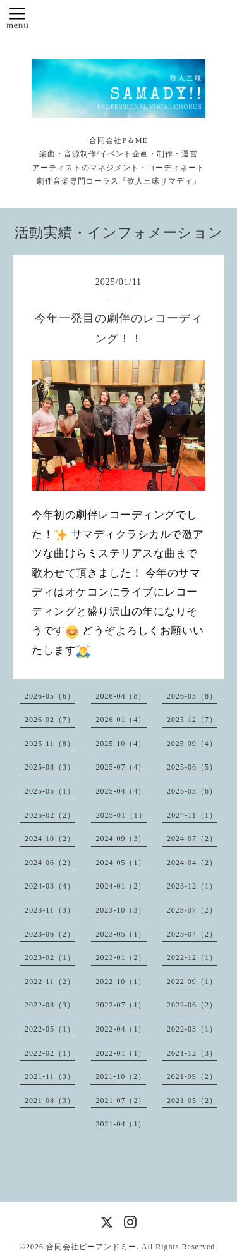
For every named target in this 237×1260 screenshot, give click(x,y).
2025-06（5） (192, 767)
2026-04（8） (121, 696)
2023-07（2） (192, 910)
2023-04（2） (192, 934)
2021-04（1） (121, 1124)
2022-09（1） (192, 981)
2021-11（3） (50, 1076)
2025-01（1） (121, 815)
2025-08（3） (50, 767)
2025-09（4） (192, 743)
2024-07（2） (192, 838)
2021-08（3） (50, 1100)
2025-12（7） (192, 719)
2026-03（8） (192, 696)
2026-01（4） (121, 719)
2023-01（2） (121, 957)
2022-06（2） (192, 1005)
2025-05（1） (50, 791)
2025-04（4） (121, 791)
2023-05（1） (121, 934)
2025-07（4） (121, 767)
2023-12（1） (192, 886)
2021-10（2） (120, 1076)
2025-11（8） (50, 743)
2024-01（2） (121, 886)
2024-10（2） (50, 838)
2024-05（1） (121, 862)
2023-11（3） (50, 910)
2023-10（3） (120, 910)
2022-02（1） (50, 1053)
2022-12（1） (192, 957)
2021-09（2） (192, 1076)
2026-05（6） (50, 696)
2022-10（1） (120, 981)
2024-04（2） (192, 862)
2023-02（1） (50, 957)
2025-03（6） (192, 791)
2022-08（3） (50, 1005)
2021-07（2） (121, 1100)
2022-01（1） (121, 1053)
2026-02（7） (50, 719)
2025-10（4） (120, 743)
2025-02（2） (50, 815)
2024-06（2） (50, 862)
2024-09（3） (121, 838)
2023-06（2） (50, 934)
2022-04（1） (121, 1029)
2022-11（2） (50, 981)
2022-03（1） (192, 1029)
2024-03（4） (50, 886)
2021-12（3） (192, 1053)
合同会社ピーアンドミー (91, 1246)
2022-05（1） (50, 1029)
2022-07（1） (121, 1005)
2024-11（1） (192, 815)
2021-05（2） (192, 1100)
